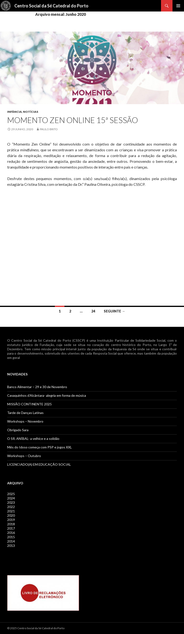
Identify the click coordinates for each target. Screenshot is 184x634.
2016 (11, 533)
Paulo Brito (49, 129)
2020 (11, 515)
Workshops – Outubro (24, 456)
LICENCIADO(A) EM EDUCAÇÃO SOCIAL (39, 464)
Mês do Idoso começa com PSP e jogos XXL (39, 447)
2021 (11, 511)
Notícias (30, 111)
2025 (11, 494)
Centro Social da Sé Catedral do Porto (51, 5)
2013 (11, 545)
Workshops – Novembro (25, 421)
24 (93, 311)
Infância (14, 111)
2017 (11, 528)
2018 (11, 524)
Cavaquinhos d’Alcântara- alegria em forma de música (46, 395)
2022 (11, 507)
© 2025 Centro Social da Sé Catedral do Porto (35, 628)
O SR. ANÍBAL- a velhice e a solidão (33, 438)
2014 (11, 541)
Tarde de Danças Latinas (25, 413)
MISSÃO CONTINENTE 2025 (29, 404)
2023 (11, 502)
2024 (11, 498)
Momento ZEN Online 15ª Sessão (72, 120)
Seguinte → (114, 311)
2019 (11, 520)
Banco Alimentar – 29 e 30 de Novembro (37, 387)
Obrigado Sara (18, 430)
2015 (11, 537)
